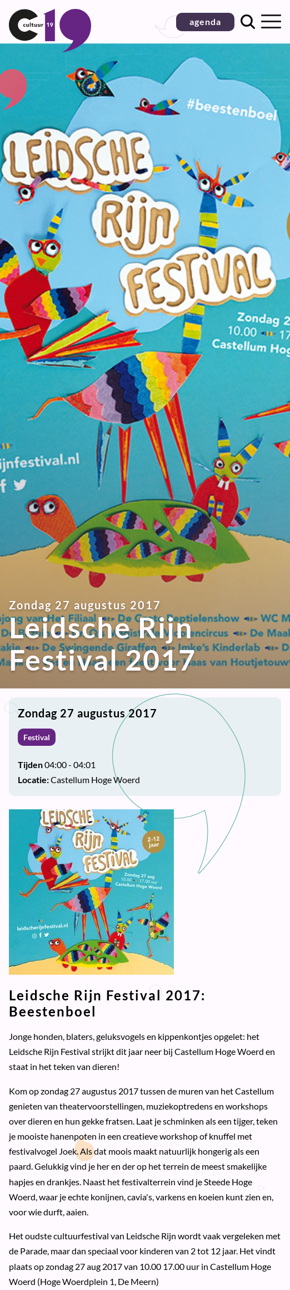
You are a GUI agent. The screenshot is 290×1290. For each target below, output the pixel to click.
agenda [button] (205, 21)
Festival (36, 737)
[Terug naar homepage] (50, 48)
